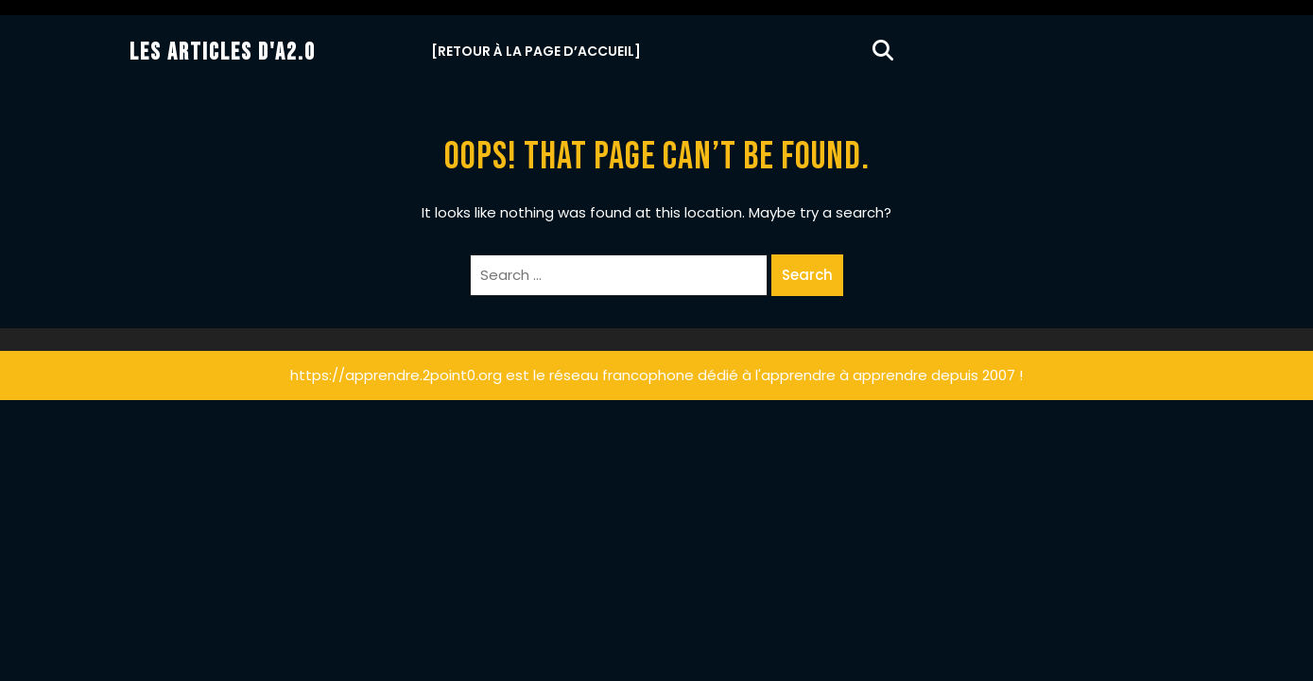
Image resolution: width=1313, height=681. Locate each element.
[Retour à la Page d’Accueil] (536, 51)
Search (807, 275)
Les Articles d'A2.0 (223, 52)
